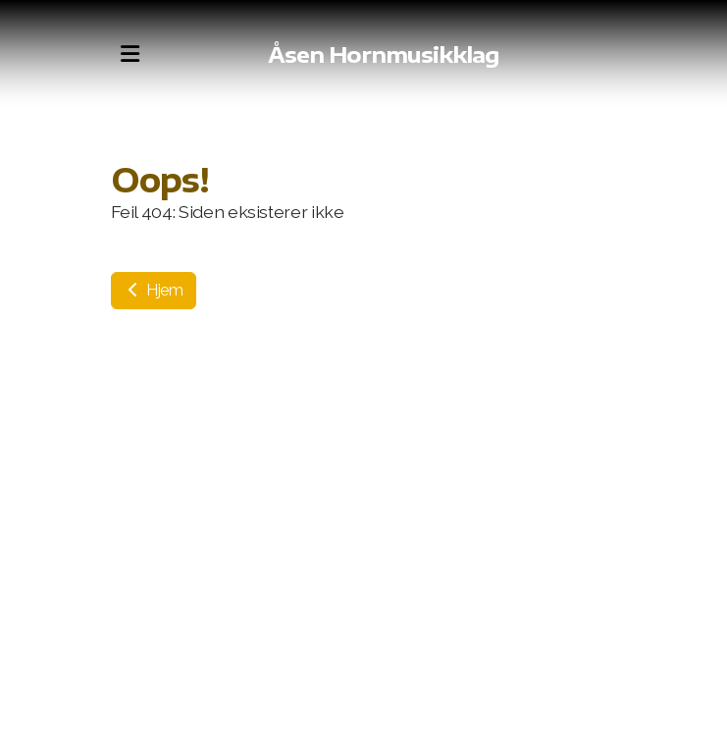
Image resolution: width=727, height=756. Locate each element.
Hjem (153, 290)
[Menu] (130, 54)
